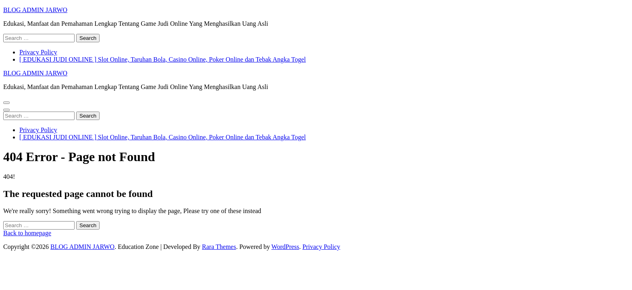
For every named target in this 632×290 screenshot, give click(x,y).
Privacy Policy (38, 52)
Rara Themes (219, 246)
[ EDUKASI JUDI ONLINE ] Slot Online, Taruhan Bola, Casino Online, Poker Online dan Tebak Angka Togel (162, 59)
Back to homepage (27, 233)
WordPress (285, 246)
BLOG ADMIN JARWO (35, 9)
